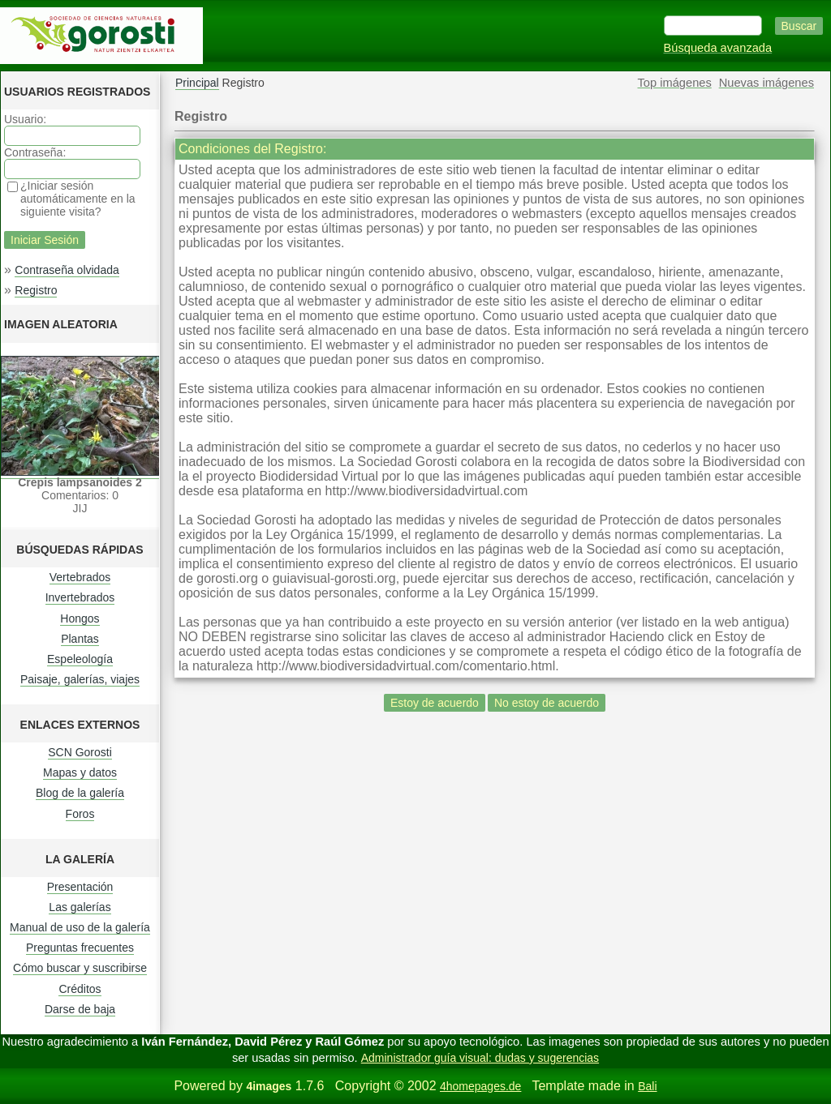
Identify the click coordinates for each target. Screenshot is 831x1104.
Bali (647, 1086)
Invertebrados (80, 597)
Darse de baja (80, 1009)
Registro (36, 290)
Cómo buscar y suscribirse (80, 967)
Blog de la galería (80, 792)
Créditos (79, 988)
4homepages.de (480, 1086)
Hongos (79, 618)
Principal (197, 82)
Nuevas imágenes (766, 82)
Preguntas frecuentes (80, 947)
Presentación (80, 886)
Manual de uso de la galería (80, 927)
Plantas (80, 638)
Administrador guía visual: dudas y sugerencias (480, 1057)
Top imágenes (675, 82)
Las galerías (79, 907)
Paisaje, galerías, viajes (80, 679)
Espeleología (80, 659)
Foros (80, 813)
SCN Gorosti (80, 752)
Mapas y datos (80, 772)
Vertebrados (80, 577)
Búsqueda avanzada (718, 47)
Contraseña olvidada (66, 269)
